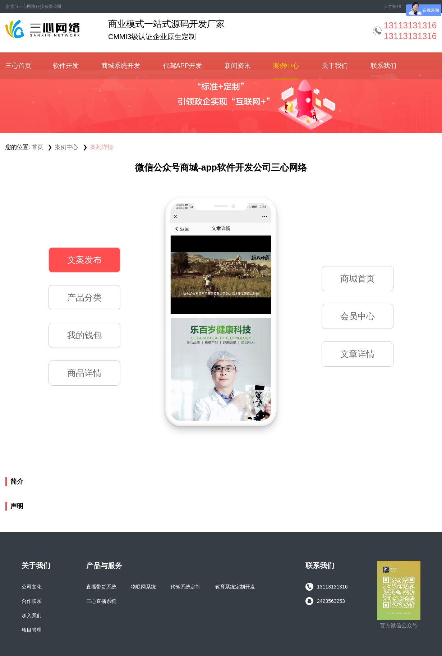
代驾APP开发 (182, 65)
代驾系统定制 (185, 587)
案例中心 (286, 65)
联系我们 (383, 65)
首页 (37, 147)
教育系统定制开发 (235, 587)
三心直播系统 (101, 601)
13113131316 (326, 587)
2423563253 (325, 601)
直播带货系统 (101, 587)
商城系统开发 (120, 65)
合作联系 (32, 601)
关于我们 (335, 65)
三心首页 (18, 65)
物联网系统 (143, 587)
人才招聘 (392, 6)
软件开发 (66, 65)
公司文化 (32, 587)
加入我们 (32, 615)
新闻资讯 (237, 65)
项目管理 (32, 630)
